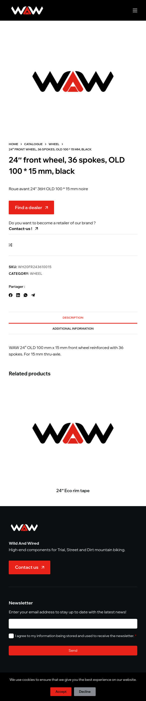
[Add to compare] (10, 245)
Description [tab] (73, 317)
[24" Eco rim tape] (73, 433)
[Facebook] (10, 295)
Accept (61, 692)
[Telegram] (33, 295)
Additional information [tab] (72, 328)
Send (73, 650)
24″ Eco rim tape (73, 490)
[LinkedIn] (18, 295)
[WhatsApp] (25, 295)
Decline (84, 692)
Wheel (36, 274)
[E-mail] (73, 624)
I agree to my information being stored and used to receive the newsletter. (76, 636)
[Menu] (135, 10)
